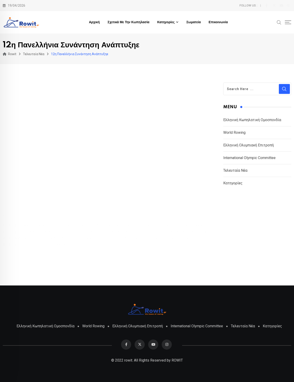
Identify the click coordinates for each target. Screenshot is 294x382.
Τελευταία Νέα (235, 170)
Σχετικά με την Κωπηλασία (128, 22)
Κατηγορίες (166, 22)
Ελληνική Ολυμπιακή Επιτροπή (248, 145)
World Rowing (234, 132)
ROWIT (177, 360)
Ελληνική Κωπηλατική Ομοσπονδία (252, 120)
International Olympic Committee (249, 158)
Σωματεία (193, 22)
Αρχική (94, 22)
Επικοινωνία (218, 22)
